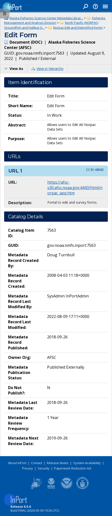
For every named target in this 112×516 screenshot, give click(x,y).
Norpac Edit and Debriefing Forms (78, 27)
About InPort (17, 463)
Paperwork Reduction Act (72, 468)
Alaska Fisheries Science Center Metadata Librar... (46, 18)
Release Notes (58, 463)
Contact (36, 463)
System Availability (87, 463)
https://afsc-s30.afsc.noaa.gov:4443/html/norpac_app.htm (74, 188)
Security (44, 468)
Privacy (27, 468)
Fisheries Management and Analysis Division (54, 20)
